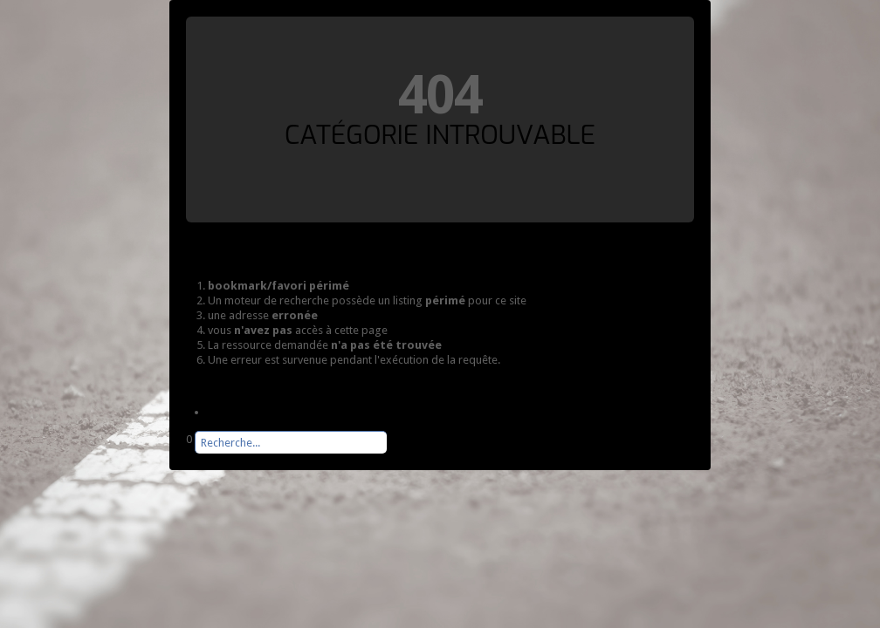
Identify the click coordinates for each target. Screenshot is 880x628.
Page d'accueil (243, 412)
